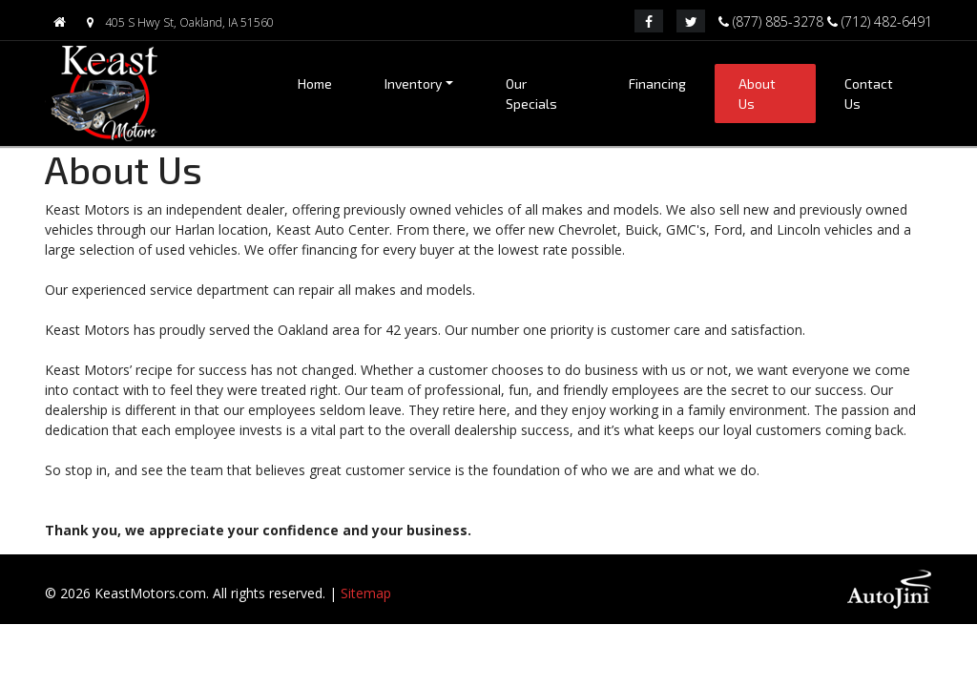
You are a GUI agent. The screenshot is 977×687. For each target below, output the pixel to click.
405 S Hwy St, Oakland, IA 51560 (176, 22)
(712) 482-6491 (879, 20)
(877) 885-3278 (772, 20)
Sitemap (366, 593)
